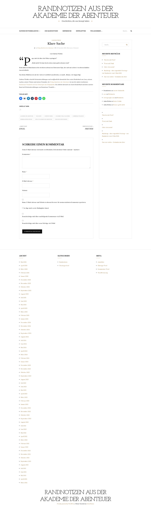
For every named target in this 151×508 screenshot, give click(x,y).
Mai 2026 (23, 262)
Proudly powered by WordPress (66, 504)
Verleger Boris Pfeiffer (61, 119)
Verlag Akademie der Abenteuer (45, 48)
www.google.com (109, 98)
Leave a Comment (73, 48)
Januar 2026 (24, 276)
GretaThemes (90, 504)
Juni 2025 (24, 301)
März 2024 (24, 354)
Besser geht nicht (119, 105)
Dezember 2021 (26, 450)
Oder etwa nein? (109, 67)
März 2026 (24, 269)
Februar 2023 (25, 401)
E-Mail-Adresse (27, 181)
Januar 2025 (24, 319)
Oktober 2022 (25, 415)
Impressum (66, 31)
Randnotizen (56, 40)
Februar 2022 (25, 443)
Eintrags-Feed (102, 265)
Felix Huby (39, 116)
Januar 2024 (24, 362)
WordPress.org (103, 273)
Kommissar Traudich (78, 116)
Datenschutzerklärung (29, 31)
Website (24, 190)
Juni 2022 (23, 429)
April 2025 (24, 308)
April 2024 (24, 351)
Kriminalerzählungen (26, 119)
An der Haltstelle (118, 90)
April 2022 (24, 436)
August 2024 (25, 337)
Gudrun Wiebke (48, 116)
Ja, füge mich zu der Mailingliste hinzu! (35, 208)
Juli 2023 (23, 383)
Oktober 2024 (25, 329)
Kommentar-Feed (103, 269)
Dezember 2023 (26, 365)
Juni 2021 (23, 472)
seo (105, 94)
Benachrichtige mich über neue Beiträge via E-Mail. (38, 223)
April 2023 (24, 394)
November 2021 (26, 454)
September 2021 (26, 461)
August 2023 (25, 379)
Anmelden (101, 262)
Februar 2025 (25, 315)
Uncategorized (64, 265)
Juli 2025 (23, 297)
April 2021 (24, 479)
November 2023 (26, 369)
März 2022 (24, 440)
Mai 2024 (23, 347)
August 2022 (25, 422)
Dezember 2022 (26, 408)
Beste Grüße (117, 101)
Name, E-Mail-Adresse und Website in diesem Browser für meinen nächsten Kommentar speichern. (54, 202)
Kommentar (26, 154)
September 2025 (26, 290)
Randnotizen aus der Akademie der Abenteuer (75, 13)
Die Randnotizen (51, 31)
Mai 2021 (23, 475)
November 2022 (26, 411)
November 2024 (26, 326)
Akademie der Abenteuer (26, 116)
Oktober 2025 (25, 287)
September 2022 (26, 418)
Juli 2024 (23, 340)
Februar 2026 (25, 273)
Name (24, 172)
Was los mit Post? (109, 60)
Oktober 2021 (25, 458)
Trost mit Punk (109, 63)
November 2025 (26, 283)
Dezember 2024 (26, 322)
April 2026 (24, 265)
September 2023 (26, 376)
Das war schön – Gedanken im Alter (115, 77)
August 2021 (24, 465)
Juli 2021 (23, 468)
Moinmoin (111, 94)
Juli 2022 (23, 426)
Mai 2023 (23, 390)
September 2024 (26, 333)
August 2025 (25, 294)
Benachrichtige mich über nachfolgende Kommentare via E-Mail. (43, 216)
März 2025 (24, 312)
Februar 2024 (25, 358)
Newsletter (81, 31)
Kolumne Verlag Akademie (63, 116)
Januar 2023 (24, 404)
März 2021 (24, 482)
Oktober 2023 (25, 372)
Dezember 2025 (26, 280)
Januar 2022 (24, 447)
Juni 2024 (24, 344)
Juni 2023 (23, 386)
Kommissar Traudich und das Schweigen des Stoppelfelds (37, 84)
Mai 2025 (23, 305)
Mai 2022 (23, 433)
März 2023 (24, 397)
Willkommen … (96, 31)
